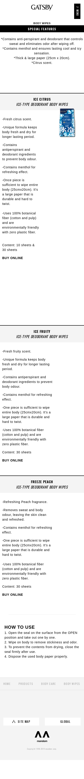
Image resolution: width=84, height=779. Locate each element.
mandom (42, 736)
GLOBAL (65, 721)
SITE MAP (24, 721)
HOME (7, 684)
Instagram (52, 707)
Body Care (48, 684)
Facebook (32, 707)
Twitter (11, 707)
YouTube (73, 707)
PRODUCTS (26, 684)
